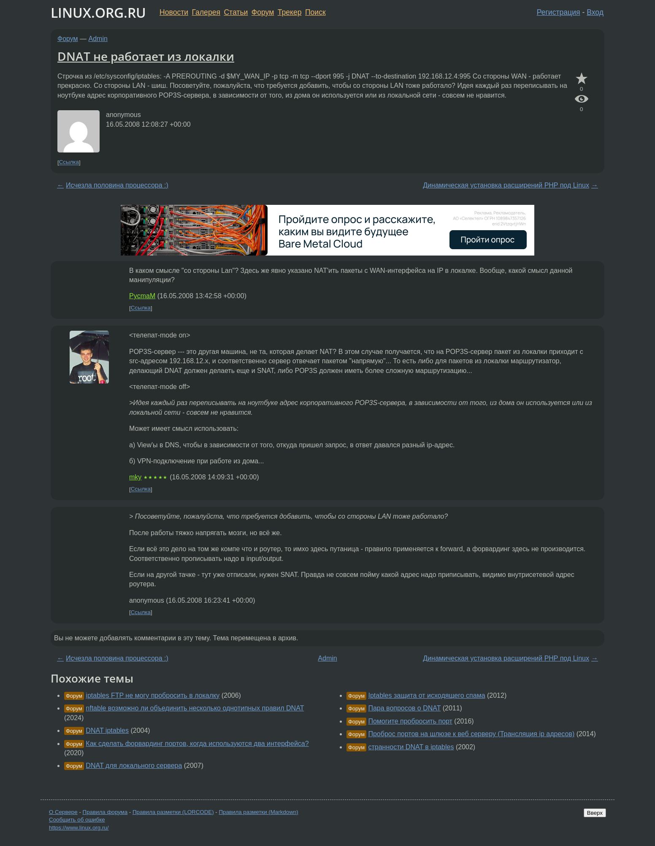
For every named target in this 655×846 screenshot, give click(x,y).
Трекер (290, 12)
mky (135, 477)
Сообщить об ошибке (77, 819)
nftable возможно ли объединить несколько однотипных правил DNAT (195, 708)
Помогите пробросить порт (410, 721)
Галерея (206, 12)
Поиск (315, 12)
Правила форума (105, 812)
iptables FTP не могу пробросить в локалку (152, 695)
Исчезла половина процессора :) (117, 185)
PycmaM (142, 295)
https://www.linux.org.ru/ (78, 827)
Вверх (595, 813)
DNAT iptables (107, 730)
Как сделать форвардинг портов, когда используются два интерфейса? (197, 743)
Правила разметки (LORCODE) (173, 812)
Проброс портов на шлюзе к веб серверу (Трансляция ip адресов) (471, 733)
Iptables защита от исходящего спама (426, 695)
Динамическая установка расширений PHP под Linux (506, 185)
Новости (174, 12)
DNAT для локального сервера (134, 765)
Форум (263, 12)
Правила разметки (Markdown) (258, 812)
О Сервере (63, 812)
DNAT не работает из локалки (145, 56)
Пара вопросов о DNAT (404, 708)
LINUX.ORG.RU (98, 12)
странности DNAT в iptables (411, 747)
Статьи (236, 12)
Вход (595, 12)
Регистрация (558, 12)
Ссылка (69, 162)
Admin (98, 38)
